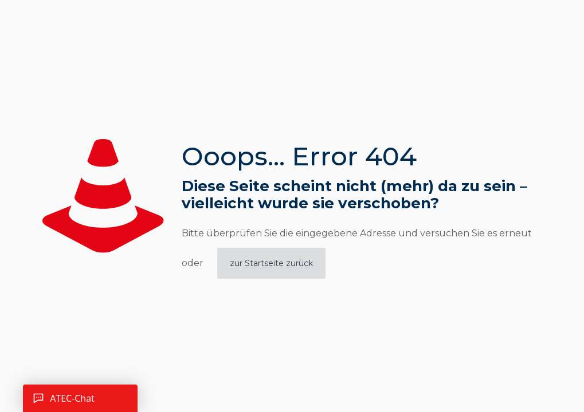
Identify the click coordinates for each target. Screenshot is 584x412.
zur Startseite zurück (271, 263)
